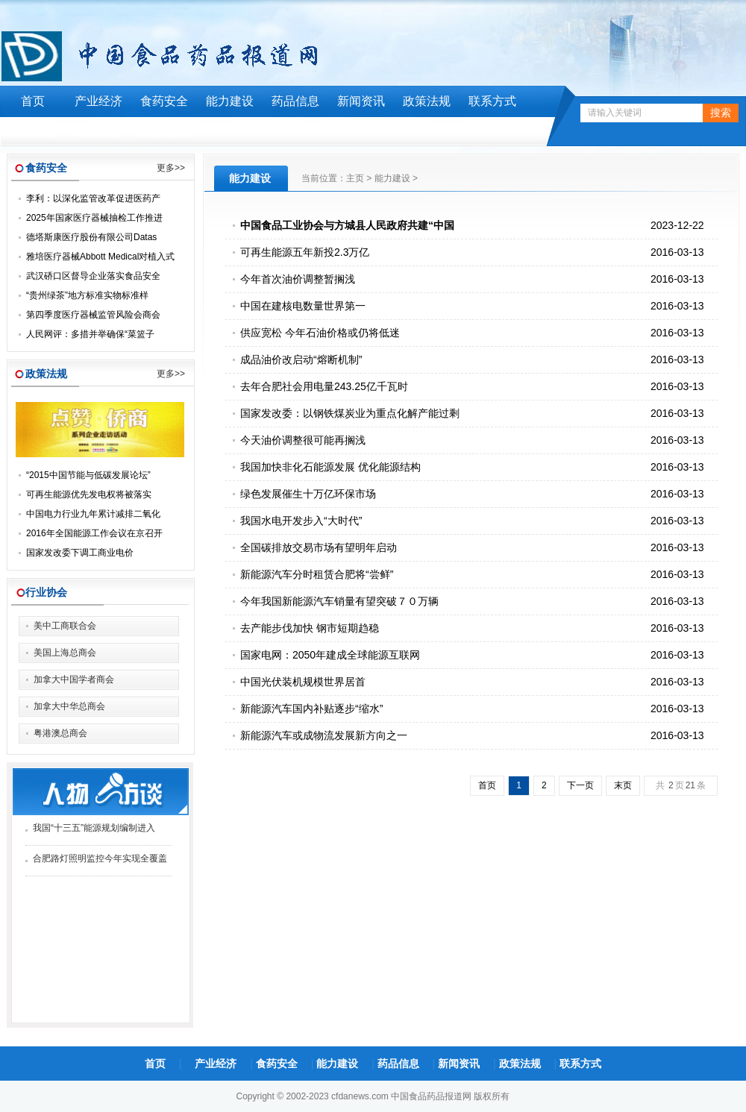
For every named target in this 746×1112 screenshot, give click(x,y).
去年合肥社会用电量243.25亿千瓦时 (324, 386)
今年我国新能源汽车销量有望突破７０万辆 (339, 601)
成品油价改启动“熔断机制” (301, 359)
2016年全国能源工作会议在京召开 (94, 533)
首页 (33, 101)
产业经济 (98, 101)
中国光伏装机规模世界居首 (303, 682)
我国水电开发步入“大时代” (301, 521)
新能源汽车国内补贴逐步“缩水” (311, 708)
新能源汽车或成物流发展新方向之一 (323, 735)
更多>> (171, 168)
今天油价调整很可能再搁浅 (303, 440)
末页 (623, 785)
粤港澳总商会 (60, 733)
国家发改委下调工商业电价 (80, 552)
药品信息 (295, 101)
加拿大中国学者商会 (74, 679)
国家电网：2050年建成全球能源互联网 (330, 655)
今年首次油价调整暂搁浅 (297, 279)
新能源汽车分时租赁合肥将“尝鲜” (316, 574)
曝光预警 (98, 132)
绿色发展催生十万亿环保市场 (308, 494)
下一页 (580, 785)
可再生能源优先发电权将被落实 (88, 494)
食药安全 (164, 101)
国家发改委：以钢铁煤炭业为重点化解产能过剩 (350, 413)
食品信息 (164, 132)
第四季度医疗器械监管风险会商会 (93, 315)
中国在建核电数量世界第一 (303, 306)
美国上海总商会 (65, 652)
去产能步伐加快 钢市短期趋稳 (309, 628)
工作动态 (33, 132)
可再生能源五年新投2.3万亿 (304, 252)
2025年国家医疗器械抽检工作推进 (94, 218)
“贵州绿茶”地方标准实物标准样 (87, 295)
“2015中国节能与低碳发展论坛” (88, 475)
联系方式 (492, 101)
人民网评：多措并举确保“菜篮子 (90, 334)
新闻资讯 (361, 101)
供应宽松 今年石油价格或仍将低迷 (320, 333)
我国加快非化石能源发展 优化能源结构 (330, 467)
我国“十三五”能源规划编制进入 (94, 828)
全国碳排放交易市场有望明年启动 (318, 547)
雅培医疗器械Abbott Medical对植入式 (100, 256)
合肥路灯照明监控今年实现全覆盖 (100, 858)
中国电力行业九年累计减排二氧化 (93, 514)
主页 (355, 178)
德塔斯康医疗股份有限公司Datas (91, 237)
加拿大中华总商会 (69, 706)
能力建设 (230, 101)
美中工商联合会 (65, 626)
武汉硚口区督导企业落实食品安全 (93, 276)
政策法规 (427, 101)
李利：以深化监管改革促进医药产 (93, 198)
